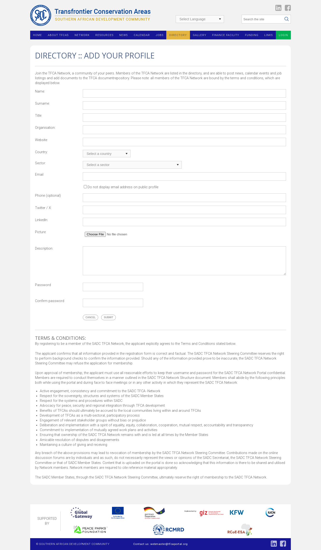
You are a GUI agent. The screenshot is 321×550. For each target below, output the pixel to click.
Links (268, 35)
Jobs (159, 35)
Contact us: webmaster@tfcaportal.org (160, 544)
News (123, 35)
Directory (178, 35)
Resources (104, 35)
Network (82, 35)
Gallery (199, 35)
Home (37, 35)
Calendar (142, 35)
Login (283, 35)
